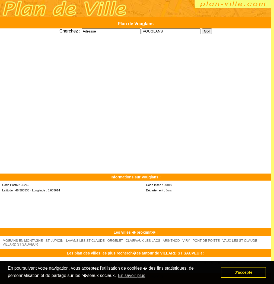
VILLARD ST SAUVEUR (20, 244)
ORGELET (115, 241)
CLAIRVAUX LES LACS (143, 241)
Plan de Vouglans (136, 23)
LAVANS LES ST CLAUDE (85, 241)
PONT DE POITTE (206, 241)
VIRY (186, 241)
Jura (168, 190)
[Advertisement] (135, 36)
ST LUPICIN (54, 241)
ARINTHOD (171, 241)
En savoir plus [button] (131, 275)
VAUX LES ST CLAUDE (239, 241)
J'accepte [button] (243, 272)
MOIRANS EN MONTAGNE (23, 241)
